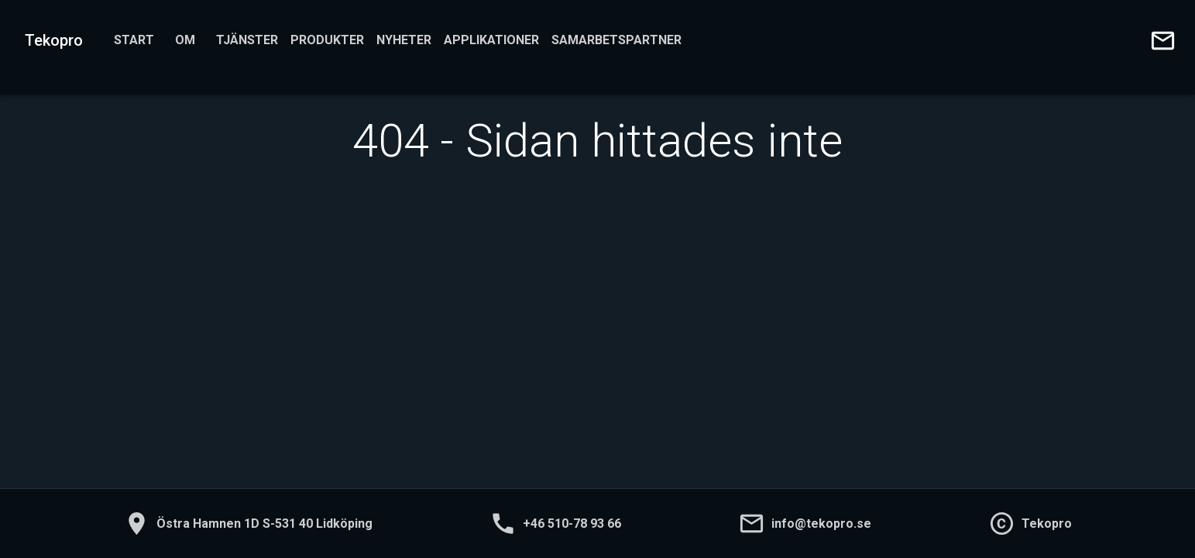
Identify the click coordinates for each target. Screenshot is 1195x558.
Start (134, 40)
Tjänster (247, 40)
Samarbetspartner (616, 40)
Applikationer (491, 40)
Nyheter (404, 40)
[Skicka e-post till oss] (1163, 40)
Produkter (327, 40)
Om (185, 40)
